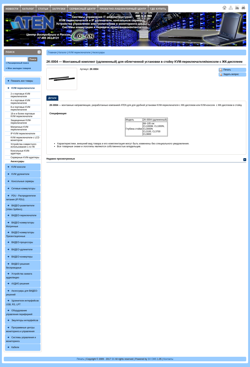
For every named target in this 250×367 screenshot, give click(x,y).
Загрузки (59, 9)
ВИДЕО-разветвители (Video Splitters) (20, 207)
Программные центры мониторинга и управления (20, 329)
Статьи (43, 9)
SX (113, 359)
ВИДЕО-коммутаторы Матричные (20, 224)
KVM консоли (16, 167)
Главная (52, 52)
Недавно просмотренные (60, 158)
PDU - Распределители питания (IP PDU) (21, 197)
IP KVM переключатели (23, 133)
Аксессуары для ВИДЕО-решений (22, 292)
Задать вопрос (229, 74)
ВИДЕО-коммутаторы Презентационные (20, 234)
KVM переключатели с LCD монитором (25, 139)
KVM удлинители (17, 174)
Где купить (158, 9)
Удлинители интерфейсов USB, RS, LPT (22, 302)
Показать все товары (19, 81)
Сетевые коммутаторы (20, 188)
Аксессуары (17, 161)
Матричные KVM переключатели (19, 128)
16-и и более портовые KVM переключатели (23, 115)
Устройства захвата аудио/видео (19, 275)
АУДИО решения (17, 283)
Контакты (168, 359)
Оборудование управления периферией (19, 312)
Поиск (10, 52)
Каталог (28, 9)
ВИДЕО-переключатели (21, 215)
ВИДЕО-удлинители (19, 249)
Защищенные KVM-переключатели (21, 121)
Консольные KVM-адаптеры (20, 152)
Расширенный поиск (18, 63)
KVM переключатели (20, 88)
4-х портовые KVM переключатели (20, 101)
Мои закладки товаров (19, 68)
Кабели (12, 347)
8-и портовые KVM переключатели (20, 108)
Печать (225, 69)
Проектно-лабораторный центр (123, 9)
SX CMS (152, 359)
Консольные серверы (20, 181)
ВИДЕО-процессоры (19, 242)
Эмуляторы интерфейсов (22, 320)
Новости (12, 9)
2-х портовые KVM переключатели (20, 95)
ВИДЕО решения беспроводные (17, 265)
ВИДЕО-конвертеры (19, 256)
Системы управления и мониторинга (21, 339)
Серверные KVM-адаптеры (25, 157)
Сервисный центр (83, 9)
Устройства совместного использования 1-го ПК (23, 145)
